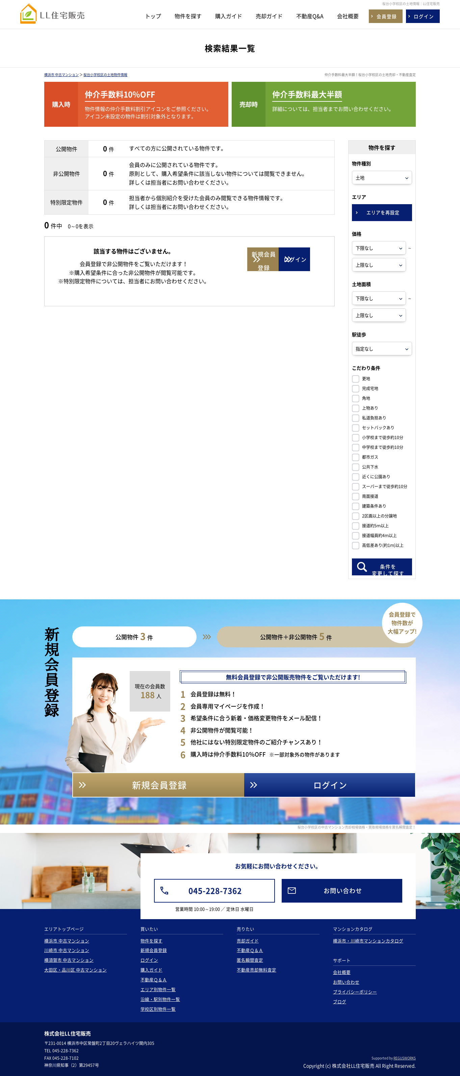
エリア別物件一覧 (158, 989)
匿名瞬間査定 (250, 960)
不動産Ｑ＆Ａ (153, 979)
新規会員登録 (153, 950)
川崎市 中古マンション (66, 950)
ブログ (339, 1001)
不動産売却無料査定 (256, 969)
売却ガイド (269, 16)
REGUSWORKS (404, 1057)
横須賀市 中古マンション (69, 960)
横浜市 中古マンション (61, 74)
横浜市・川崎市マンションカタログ (368, 940)
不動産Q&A (310, 16)
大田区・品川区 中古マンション (75, 969)
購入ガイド (228, 16)
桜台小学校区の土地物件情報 (105, 74)
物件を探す (188, 16)
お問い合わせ (346, 982)
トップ (153, 16)
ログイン (149, 960)
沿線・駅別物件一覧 (160, 999)
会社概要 (348, 16)
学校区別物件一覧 (158, 1009)
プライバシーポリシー (355, 991)
